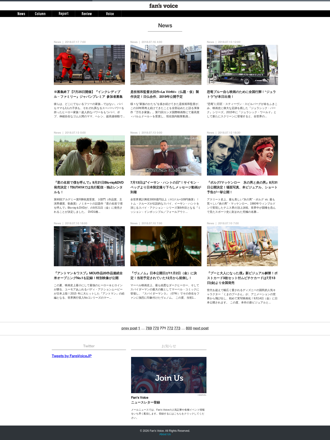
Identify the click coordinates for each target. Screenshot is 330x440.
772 (170, 329)
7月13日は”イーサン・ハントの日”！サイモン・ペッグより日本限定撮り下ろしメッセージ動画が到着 (165, 187)
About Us (164, 434)
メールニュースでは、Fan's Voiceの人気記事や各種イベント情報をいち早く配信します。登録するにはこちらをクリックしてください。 (168, 413)
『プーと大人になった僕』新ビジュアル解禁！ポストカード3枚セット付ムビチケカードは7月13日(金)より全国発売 (242, 278)
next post (201, 329)
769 (149, 329)
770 (156, 329)
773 (177, 329)
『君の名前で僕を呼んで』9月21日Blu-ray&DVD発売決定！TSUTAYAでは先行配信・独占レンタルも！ (89, 187)
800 (189, 329)
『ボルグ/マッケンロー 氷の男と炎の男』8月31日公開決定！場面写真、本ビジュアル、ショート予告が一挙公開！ (242, 187)
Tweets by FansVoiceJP (72, 356)
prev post (129, 329)
